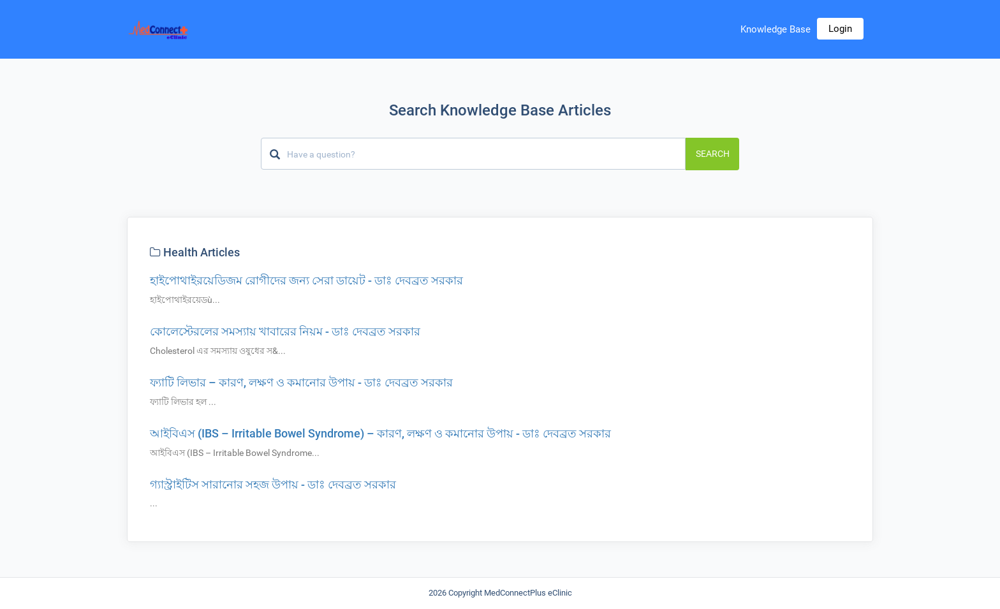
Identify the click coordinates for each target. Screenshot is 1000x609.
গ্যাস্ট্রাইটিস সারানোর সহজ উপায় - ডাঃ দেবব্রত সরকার (273, 484)
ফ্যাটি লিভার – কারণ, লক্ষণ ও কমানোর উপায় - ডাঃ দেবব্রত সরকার (301, 382)
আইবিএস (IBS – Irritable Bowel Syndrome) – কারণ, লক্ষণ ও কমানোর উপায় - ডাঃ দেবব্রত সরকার (380, 433)
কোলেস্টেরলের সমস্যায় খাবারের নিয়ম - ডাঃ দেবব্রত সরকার (285, 331)
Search (713, 154)
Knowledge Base (775, 29)
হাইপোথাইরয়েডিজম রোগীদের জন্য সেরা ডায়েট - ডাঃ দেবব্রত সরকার (306, 280)
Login (840, 28)
